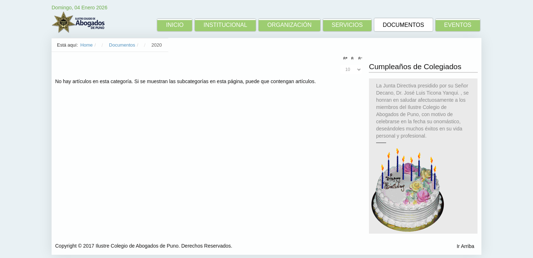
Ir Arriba (465, 246)
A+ (346, 58)
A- (359, 58)
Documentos (122, 45)
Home (86, 45)
